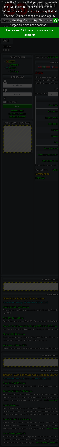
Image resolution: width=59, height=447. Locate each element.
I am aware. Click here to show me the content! (29, 32)
